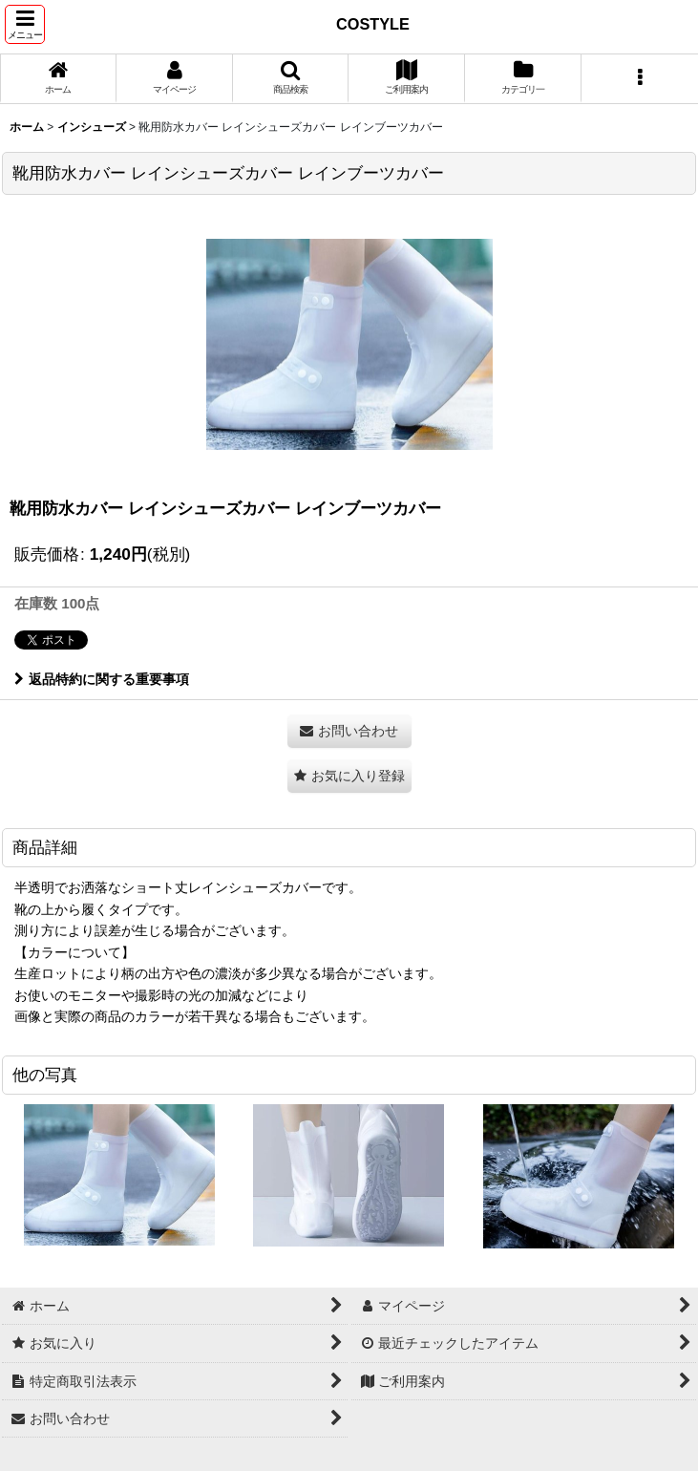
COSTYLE (373, 23)
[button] (25, 24)
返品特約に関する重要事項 (101, 679)
